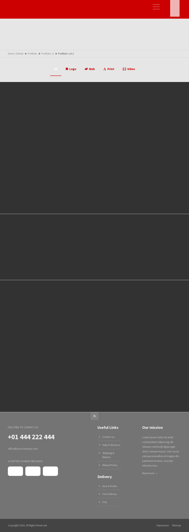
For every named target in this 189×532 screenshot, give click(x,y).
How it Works (109, 486)
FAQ (104, 502)
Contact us (108, 437)
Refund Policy (110, 465)
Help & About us (111, 445)
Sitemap (176, 525)
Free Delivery (109, 494)
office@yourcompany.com (23, 448)
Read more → (150, 473)
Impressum (163, 525)
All (55, 69)
